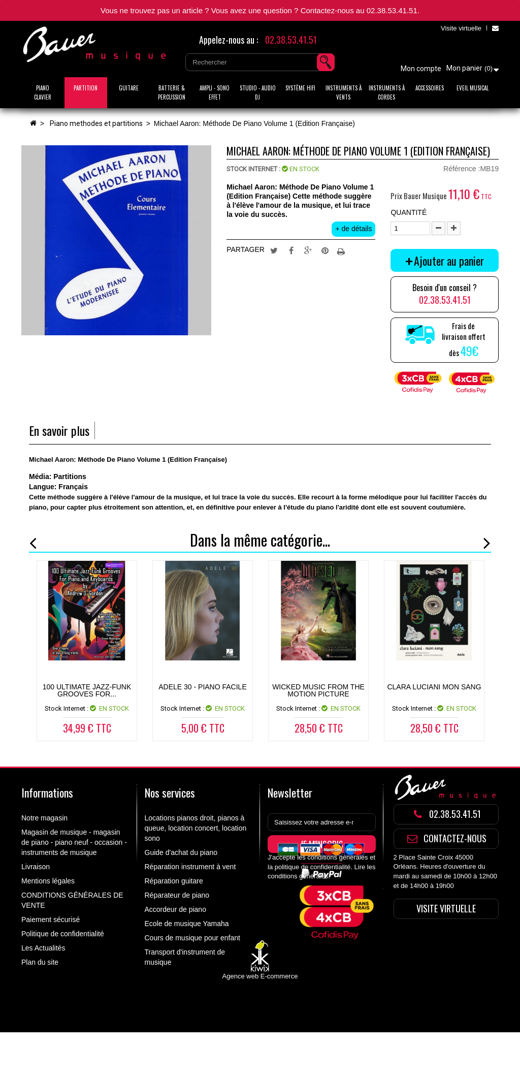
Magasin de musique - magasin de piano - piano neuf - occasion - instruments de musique (74, 842)
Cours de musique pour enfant (192, 938)
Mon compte (421, 69)
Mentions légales (48, 881)
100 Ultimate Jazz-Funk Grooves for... (87, 690)
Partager (291, 250)
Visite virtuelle (461, 28)
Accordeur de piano (175, 909)
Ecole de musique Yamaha (187, 924)
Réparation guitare (174, 881)
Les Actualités (43, 948)
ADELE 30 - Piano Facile (202, 686)
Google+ (308, 250)
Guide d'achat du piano (181, 852)
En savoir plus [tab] (59, 430)
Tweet (274, 250)
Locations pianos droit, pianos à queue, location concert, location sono (196, 828)
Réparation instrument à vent (190, 867)
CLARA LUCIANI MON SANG (434, 686)
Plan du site (39, 962)
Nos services (170, 792)
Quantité (409, 212)
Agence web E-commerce (260, 1022)
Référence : (461, 169)
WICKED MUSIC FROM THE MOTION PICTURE (318, 690)
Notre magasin (44, 818)
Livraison (35, 867)
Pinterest (325, 250)
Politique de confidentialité (62, 934)
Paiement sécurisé (50, 919)
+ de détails (353, 229)
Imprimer (342, 250)
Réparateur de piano (177, 895)
